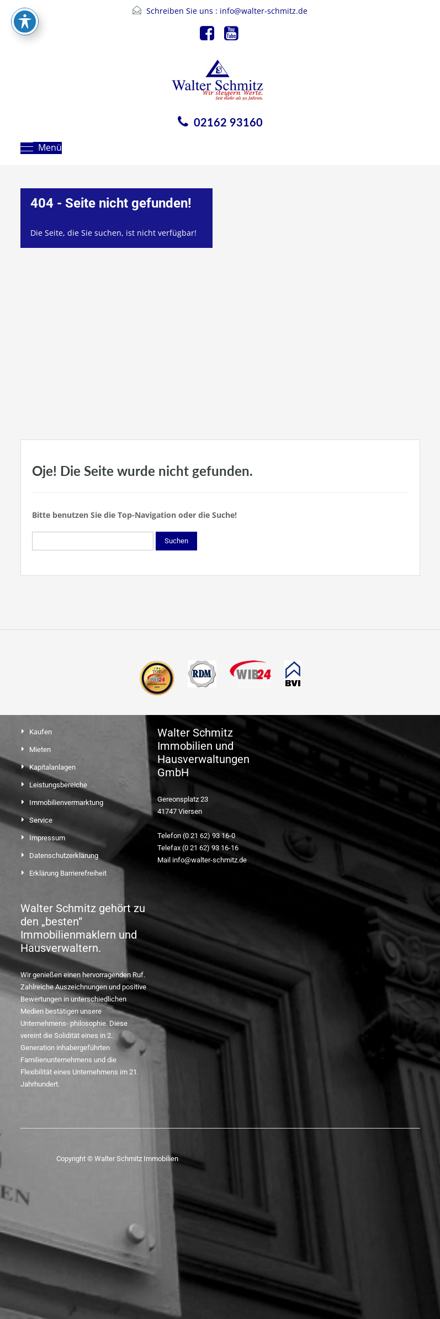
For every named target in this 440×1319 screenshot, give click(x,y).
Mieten (40, 749)
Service (40, 820)
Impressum (47, 838)
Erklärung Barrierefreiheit (68, 873)
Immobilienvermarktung (66, 802)
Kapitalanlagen (52, 767)
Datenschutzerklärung (63, 855)
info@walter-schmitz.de (264, 11)
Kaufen (40, 732)
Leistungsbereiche (58, 785)
